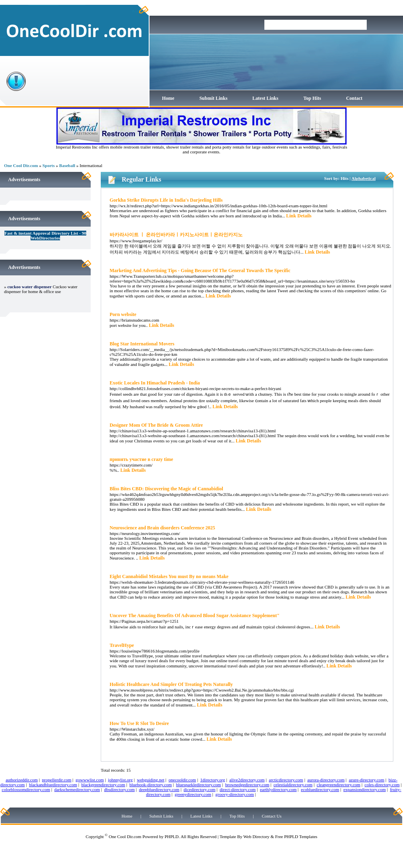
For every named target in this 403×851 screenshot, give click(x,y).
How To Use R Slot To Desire (139, 723)
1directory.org (212, 779)
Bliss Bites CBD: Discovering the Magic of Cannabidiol (166, 489)
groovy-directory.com (234, 794)
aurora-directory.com (326, 779)
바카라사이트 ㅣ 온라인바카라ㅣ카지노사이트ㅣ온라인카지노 (176, 235)
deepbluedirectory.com (159, 789)
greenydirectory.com (192, 794)
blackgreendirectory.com (103, 784)
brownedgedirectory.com (247, 784)
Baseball (67, 165)
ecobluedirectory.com (320, 789)
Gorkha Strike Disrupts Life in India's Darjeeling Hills (166, 200)
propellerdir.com (56, 779)
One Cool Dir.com (21, 165)
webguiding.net (150, 779)
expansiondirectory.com (364, 789)
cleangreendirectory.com (338, 784)
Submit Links (213, 98)
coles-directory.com (382, 784)
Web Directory (256, 836)
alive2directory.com (247, 779)
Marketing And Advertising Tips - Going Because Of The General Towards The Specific (200, 270)
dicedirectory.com (200, 789)
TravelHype (122, 645)
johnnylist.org (120, 779)
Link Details (299, 216)
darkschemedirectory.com (77, 789)
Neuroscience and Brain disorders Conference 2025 (162, 528)
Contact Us (271, 816)
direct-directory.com (238, 789)
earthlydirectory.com (278, 789)
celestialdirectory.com (293, 784)
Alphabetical (363, 178)
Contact (354, 98)
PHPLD (171, 836)
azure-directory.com (366, 779)
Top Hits (312, 98)
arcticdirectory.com (286, 779)
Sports (48, 165)
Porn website (123, 314)
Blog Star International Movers (142, 344)
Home (168, 98)
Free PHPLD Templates (296, 836)
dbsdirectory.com (119, 789)
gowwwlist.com (90, 779)
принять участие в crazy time (141, 459)
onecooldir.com (182, 779)
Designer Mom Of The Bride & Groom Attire (156, 425)
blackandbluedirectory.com (53, 784)
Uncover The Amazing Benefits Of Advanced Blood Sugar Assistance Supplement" (195, 615)
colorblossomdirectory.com (26, 789)
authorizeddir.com (22, 779)
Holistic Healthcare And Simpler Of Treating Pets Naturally (171, 684)
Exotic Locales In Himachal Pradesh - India (155, 383)
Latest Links (265, 98)
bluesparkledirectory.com (198, 784)
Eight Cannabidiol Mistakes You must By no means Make (169, 576)
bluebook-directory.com (150, 784)
